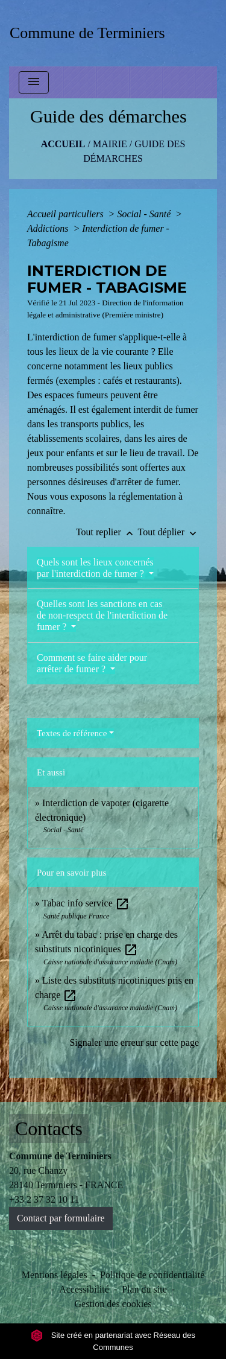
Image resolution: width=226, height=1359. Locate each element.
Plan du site (144, 1289)
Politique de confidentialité (152, 1275)
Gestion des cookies (113, 1304)
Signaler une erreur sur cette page (134, 1042)
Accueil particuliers (66, 214)
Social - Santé (145, 214)
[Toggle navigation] (34, 82)
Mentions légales (54, 1275)
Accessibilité (84, 1289)
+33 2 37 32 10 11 (44, 1199)
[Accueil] (91, 33)
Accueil (63, 144)
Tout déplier (168, 532)
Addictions (49, 228)
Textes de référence (72, 733)
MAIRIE (110, 144)
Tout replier (107, 532)
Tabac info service (86, 903)
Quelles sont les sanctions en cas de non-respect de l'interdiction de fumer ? (102, 615)
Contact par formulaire (61, 1218)
